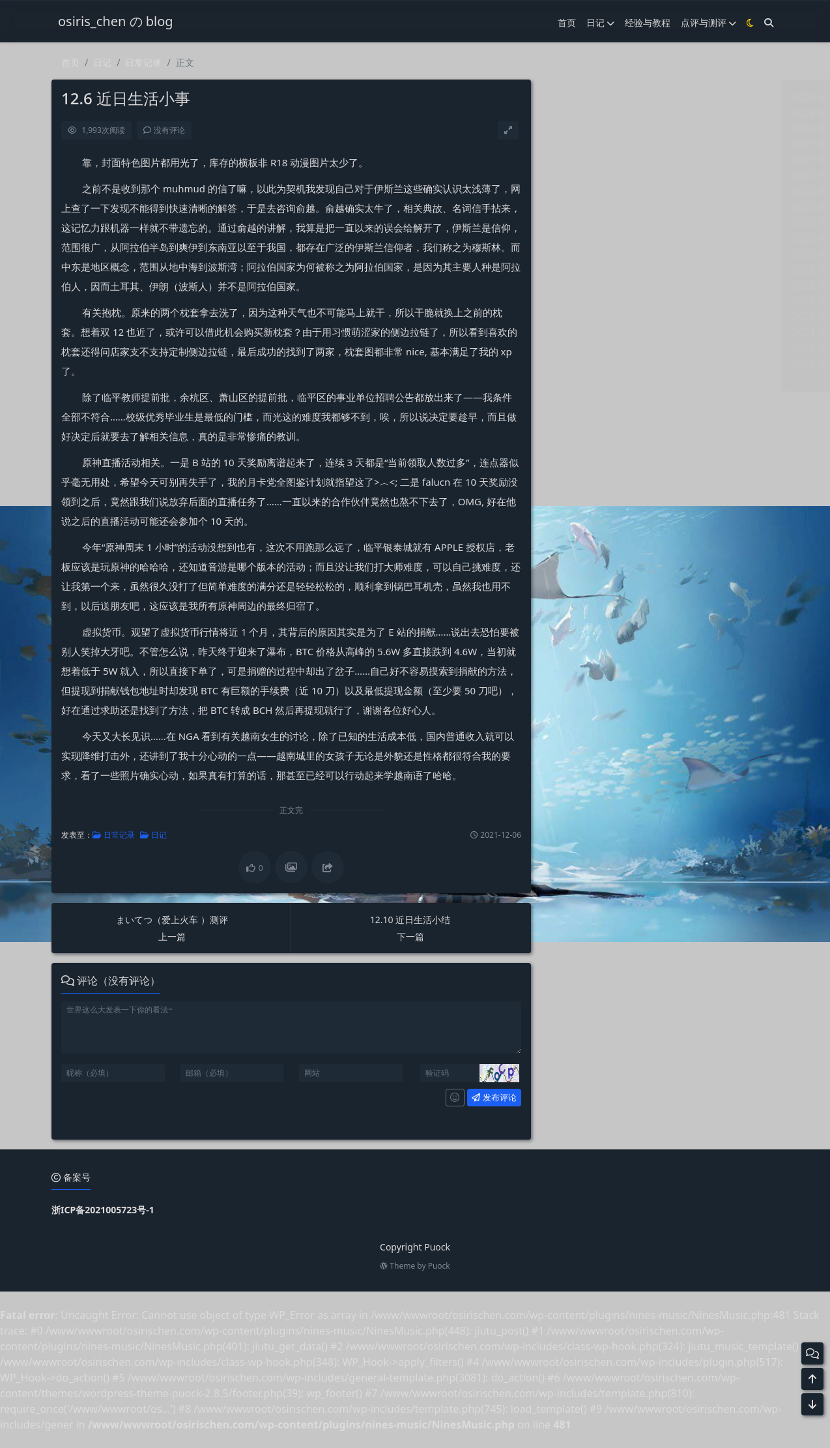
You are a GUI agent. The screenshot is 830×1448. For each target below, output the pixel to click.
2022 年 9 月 (585, 191)
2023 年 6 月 (585, 144)
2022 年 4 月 (585, 269)
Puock (439, 1265)
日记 (102, 63)
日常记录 (143, 63)
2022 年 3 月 (585, 285)
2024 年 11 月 (588, 113)
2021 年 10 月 (588, 363)
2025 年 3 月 (585, 97)
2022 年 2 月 (585, 300)
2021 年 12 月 (588, 332)
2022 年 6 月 (585, 238)
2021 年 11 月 (588, 347)
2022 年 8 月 (585, 206)
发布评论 (479, 1097)
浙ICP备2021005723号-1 (102, 1210)
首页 (70, 63)
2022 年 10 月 (588, 175)
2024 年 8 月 (585, 128)
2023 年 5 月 (585, 160)
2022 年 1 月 (585, 316)
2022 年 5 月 (585, 253)
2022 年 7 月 (585, 222)
